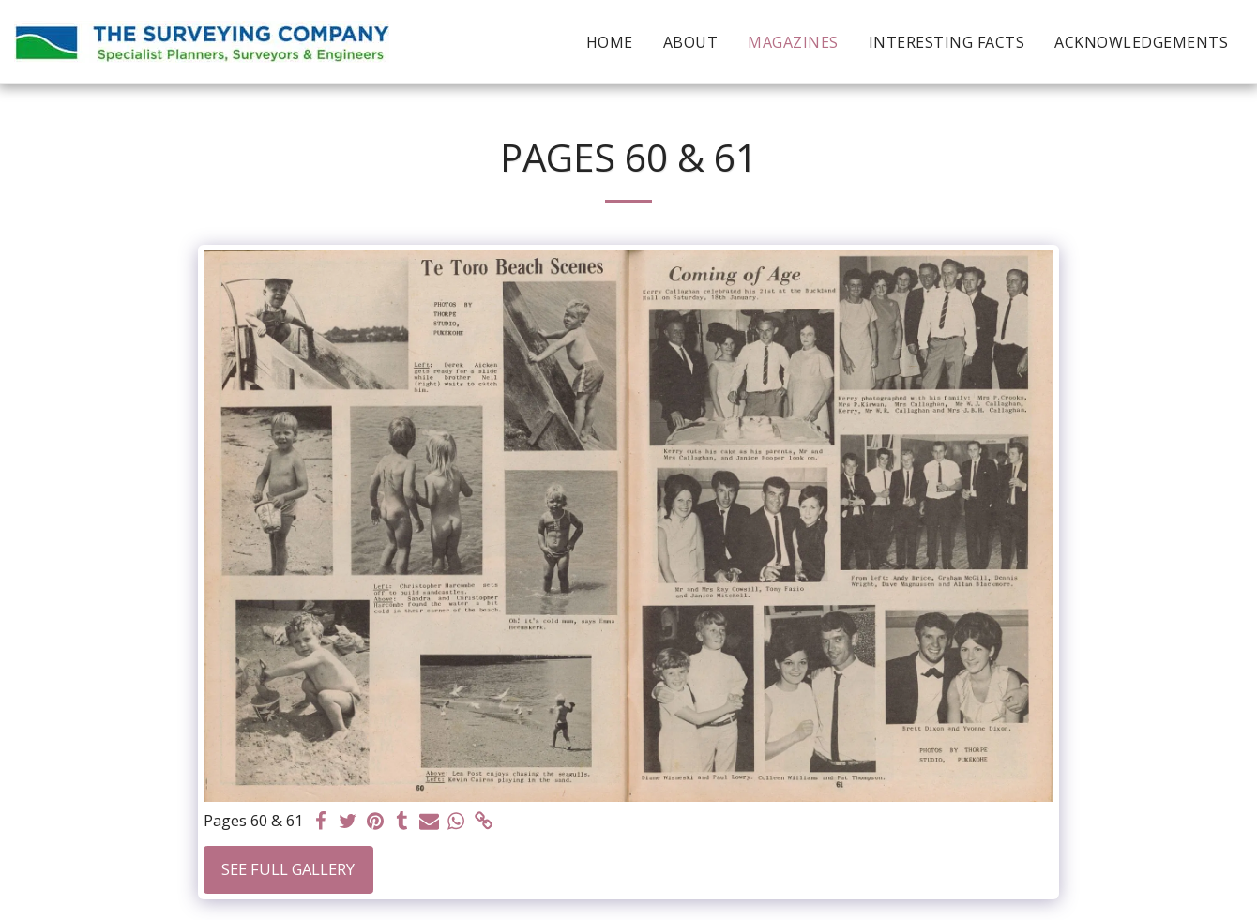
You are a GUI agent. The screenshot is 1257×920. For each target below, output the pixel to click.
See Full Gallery (288, 869)
